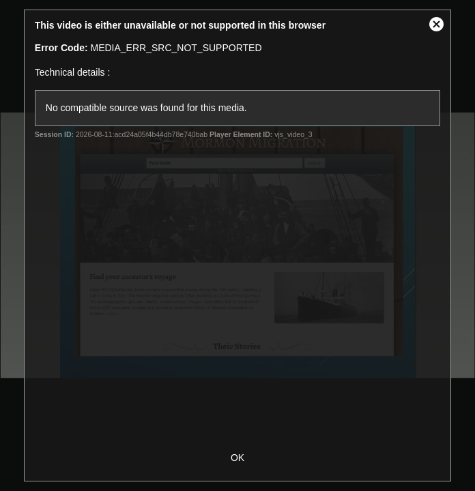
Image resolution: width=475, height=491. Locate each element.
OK (237, 457)
